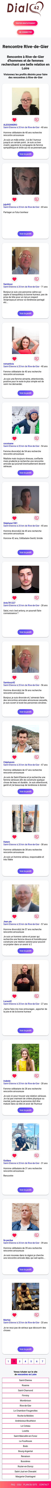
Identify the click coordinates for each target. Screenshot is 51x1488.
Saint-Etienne (25, 1380)
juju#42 (7, 204)
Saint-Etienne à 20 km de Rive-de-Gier (21, 127)
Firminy (25, 1395)
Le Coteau (25, 1426)
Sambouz (8, 284)
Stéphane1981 (10, 523)
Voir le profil (25, 154)
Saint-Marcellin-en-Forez (25, 1436)
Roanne (25, 1385)
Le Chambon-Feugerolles (25, 1410)
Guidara (7, 1160)
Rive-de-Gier (25, 1405)
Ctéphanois (8, 762)
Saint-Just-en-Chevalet (25, 1471)
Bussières (25, 1461)
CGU (19, 1484)
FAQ (13, 1484)
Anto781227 (9, 603)
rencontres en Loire (27, 1374)
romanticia (8, 364)
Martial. (7, 1320)
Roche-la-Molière (25, 1415)
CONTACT (44, 1484)
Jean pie (7, 921)
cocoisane (8, 443)
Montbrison (25, 1400)
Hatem (6, 842)
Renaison (25, 1456)
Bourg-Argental (25, 1451)
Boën (25, 1446)
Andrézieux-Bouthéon (25, 1421)
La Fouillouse (25, 1441)
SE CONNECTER (25, 32)
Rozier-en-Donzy (25, 1466)
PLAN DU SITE (30, 1484)
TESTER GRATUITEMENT (25, 23)
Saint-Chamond (25, 1390)
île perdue (8, 1240)
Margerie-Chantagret (25, 1476)
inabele (6, 1081)
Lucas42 (7, 1001)
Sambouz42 (9, 682)
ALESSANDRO (10, 124)
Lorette (25, 1431)
